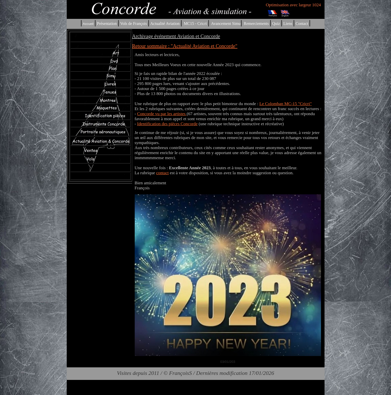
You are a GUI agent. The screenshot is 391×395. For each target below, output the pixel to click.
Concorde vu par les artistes (162, 113)
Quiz (276, 23)
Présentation (107, 23)
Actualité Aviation (165, 23)
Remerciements (256, 23)
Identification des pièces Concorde (167, 123)
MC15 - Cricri (195, 23)
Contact (302, 23)
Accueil (88, 24)
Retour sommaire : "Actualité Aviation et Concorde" (184, 46)
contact (162, 172)
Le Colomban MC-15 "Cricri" (285, 103)
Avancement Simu (225, 23)
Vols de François (133, 23)
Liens (287, 23)
